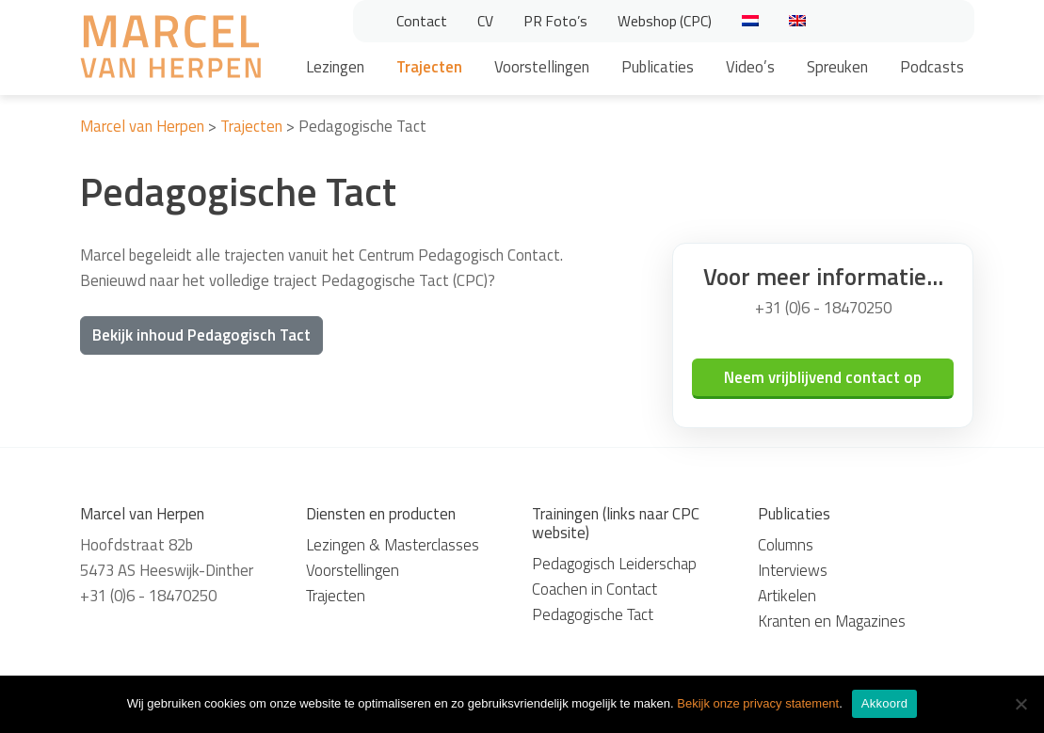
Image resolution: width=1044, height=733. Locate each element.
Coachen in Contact (594, 589)
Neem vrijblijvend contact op (823, 377)
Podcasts (932, 67)
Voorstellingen (541, 67)
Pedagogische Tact (592, 614)
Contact (421, 20)
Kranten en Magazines (832, 621)
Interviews (792, 570)
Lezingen (335, 67)
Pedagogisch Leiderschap (614, 563)
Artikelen (787, 595)
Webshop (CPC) (665, 20)
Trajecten (429, 67)
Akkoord (884, 703)
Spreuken (837, 67)
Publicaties (657, 67)
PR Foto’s (555, 20)
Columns (785, 545)
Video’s (750, 67)
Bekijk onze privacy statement (758, 703)
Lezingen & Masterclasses (392, 545)
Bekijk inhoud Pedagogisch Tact (201, 335)
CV (485, 20)
